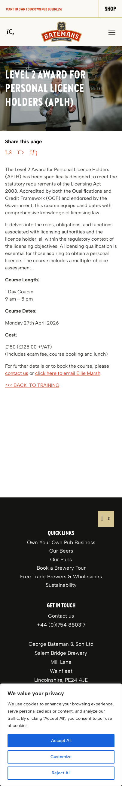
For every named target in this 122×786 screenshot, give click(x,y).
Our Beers (61, 551)
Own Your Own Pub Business (61, 542)
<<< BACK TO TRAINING (32, 385)
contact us (16, 373)
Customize (61, 756)
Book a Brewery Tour (61, 568)
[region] (61, 735)
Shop (110, 8)
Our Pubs (61, 559)
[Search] (10, 32)
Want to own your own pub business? (34, 9)
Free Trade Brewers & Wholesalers (61, 577)
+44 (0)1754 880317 (61, 625)
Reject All (61, 773)
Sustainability (61, 585)
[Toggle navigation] (112, 32)
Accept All (61, 740)
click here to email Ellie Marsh (67, 373)
